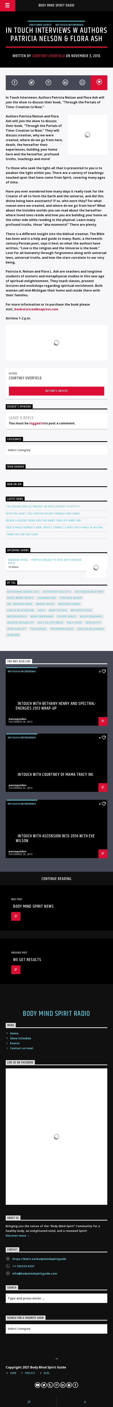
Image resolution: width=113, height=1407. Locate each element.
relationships (91, 616)
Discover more (18, 1236)
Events (15, 1043)
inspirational (69, 604)
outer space (66, 616)
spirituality (16, 629)
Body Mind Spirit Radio (57, 5)
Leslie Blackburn (20, 610)
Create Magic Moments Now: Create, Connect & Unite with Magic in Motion (54, 527)
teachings (38, 629)
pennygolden (17, 719)
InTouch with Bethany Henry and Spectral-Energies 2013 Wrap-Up (56, 706)
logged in (36, 423)
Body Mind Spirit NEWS (33, 906)
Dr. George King (19, 604)
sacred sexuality (20, 622)
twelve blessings (90, 629)
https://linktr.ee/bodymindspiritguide (39, 1259)
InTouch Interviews (69, 24)
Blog (47, 1373)
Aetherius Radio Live (23, 591)
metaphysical (81, 610)
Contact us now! (21, 1048)
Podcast (30, 1373)
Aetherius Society (57, 591)
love (41, 610)
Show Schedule (20, 1038)
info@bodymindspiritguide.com (34, 1273)
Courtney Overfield (48, 56)
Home (14, 1033)
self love (74, 622)
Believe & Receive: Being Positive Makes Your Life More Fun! (43, 520)
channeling (46, 598)
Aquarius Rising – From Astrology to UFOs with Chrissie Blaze (45, 561)
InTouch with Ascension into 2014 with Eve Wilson (55, 838)
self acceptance (50, 622)
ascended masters (89, 591)
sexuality (93, 622)
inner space (45, 604)
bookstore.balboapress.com (36, 309)
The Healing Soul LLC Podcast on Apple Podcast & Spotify (43, 506)
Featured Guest (40, 24)
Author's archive (56, 390)
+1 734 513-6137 (23, 1266)
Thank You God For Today (22, 534)
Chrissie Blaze (71, 598)
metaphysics (17, 616)
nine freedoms (42, 616)
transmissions (61, 629)
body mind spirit (20, 598)
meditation (58, 610)
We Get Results (27, 959)
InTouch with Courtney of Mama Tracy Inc (56, 774)
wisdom (13, 635)
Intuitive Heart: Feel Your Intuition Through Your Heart (43, 514)
